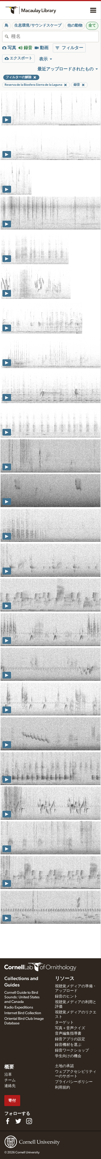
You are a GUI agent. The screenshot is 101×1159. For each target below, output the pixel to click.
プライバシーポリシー (74, 1082)
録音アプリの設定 (70, 1039)
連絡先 (10, 1086)
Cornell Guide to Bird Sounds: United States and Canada (22, 997)
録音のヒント (66, 996)
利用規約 (62, 1087)
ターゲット (64, 1022)
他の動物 (74, 25)
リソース (64, 978)
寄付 (12, 1101)
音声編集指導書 (68, 1033)
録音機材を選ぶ (68, 1045)
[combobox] (55, 36)
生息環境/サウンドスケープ (37, 25)
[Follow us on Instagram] (29, 1121)
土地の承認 (64, 1066)
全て (92, 25)
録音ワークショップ (72, 1050)
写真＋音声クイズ (70, 1028)
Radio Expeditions (18, 1007)
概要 (9, 1067)
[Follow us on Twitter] (18, 1121)
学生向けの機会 (68, 1056)
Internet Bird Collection (22, 1013)
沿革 (8, 1075)
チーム (10, 1080)
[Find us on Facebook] (7, 1121)
